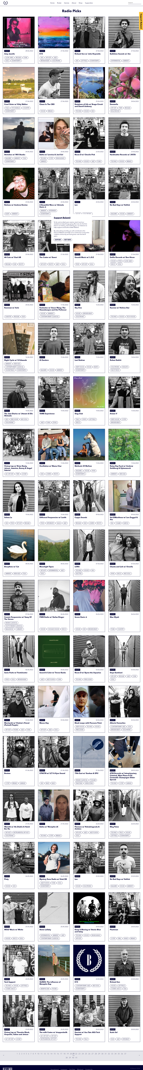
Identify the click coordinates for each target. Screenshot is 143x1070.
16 (58, 1054)
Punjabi (93, 780)
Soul (7, 61)
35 (119, 1054)
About (74, 3)
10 (38, 1054)
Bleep (7, 214)
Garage (43, 161)
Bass (53, 783)
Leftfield (84, 61)
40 (73, 1058)
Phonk (15, 730)
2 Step (51, 158)
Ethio (55, 422)
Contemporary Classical (50, 316)
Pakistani (79, 783)
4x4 (42, 57)
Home (52, 3)
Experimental (115, 61)
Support (58, 240)
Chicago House (53, 629)
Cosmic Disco (10, 989)
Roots (21, 264)
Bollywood (115, 111)
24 (83, 1054)
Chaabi (118, 523)
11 (42, 1054)
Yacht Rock (115, 370)
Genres (66, 3)
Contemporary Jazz (118, 726)
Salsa (59, 523)
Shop (80, 3)
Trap (120, 108)
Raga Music (9, 629)
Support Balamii (141, 21)
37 (125, 1054)
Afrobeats (50, 523)
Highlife (125, 367)
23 (79, 1054)
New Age (17, 364)
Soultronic (56, 61)
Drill (119, 938)
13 (48, 1054)
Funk (25, 57)
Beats (96, 367)
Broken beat (45, 61)
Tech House (131, 316)
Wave (126, 938)
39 (70, 1058)
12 (45, 1054)
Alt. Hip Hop (9, 474)
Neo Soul (24, 419)
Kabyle (125, 523)
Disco (113, 264)
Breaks (50, 111)
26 (89, 1054)
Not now (67, 240)
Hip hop (48, 57)
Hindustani (89, 783)
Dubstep (8, 316)
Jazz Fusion (50, 679)
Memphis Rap (45, 989)
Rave (47, 783)
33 (112, 1054)
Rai (112, 523)
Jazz (55, 57)
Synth (84, 419)
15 (55, 1054)
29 (99, 1054)
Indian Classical (11, 623)
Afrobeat (125, 1039)
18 (64, 1054)
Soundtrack (9, 370)
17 (61, 1054)
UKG (14, 886)
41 (76, 1058)
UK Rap (24, 474)
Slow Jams (9, 57)
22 (76, 1054)
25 (86, 1054)
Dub (14, 264)
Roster (59, 3)
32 (109, 1054)
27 (93, 1054)
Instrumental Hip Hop (21, 832)
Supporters (89, 3)
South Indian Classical (13, 626)
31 (106, 1054)
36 (122, 1054)
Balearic (8, 158)
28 (96, 1054)
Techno (78, 111)
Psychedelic (16, 108)
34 (115, 1054)
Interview (52, 210)
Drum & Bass (60, 158)
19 (68, 1054)
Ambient (126, 61)
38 (67, 1058)
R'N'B (77, 264)
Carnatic (19, 629)
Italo (77, 419)
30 (102, 1054)
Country (26, 108)
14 (51, 1054)
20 (71, 1054)
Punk (113, 629)
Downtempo (16, 61)
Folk (7, 108)
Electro (79, 573)
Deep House (80, 367)
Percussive (14, 419)
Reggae (18, 57)
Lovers (48, 474)
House (43, 111)
